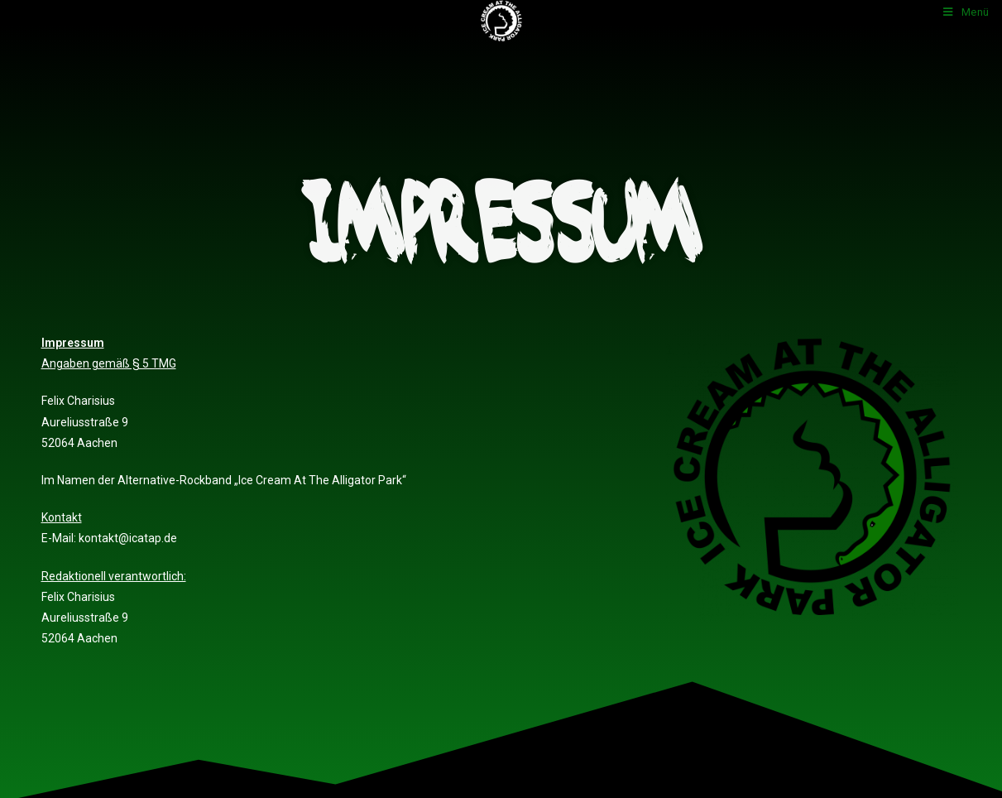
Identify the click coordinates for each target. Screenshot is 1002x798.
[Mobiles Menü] (966, 12)
